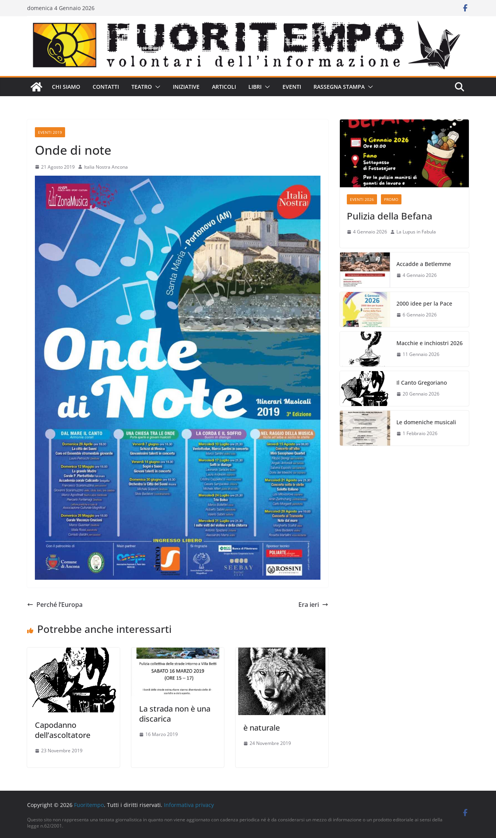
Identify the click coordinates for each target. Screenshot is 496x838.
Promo (391, 199)
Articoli (224, 86)
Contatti (106, 86)
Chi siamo (66, 86)
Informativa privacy (189, 805)
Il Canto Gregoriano (421, 382)
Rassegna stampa (339, 86)
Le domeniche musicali (426, 422)
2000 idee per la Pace (424, 303)
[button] (156, 86)
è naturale (261, 727)
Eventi (291, 86)
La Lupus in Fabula (416, 231)
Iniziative (186, 86)
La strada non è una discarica (174, 713)
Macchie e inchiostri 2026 (429, 343)
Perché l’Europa (55, 604)
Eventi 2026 (362, 199)
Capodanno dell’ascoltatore (62, 730)
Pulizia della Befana (389, 215)
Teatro (141, 86)
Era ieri (313, 604)
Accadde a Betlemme (423, 264)
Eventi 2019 (50, 132)
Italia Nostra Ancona (106, 167)
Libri (255, 86)
